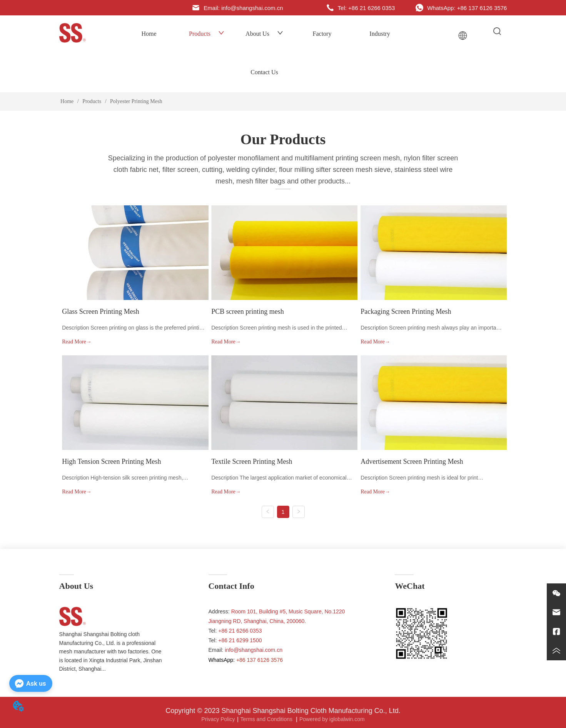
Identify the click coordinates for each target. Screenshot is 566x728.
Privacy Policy (218, 719)
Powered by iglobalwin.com (332, 719)
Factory (322, 33)
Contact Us (264, 72)
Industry (379, 33)
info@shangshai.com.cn (253, 650)
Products (206, 33)
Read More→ (77, 342)
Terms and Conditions (267, 719)
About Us (264, 33)
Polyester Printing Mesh (135, 101)
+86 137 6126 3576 (259, 660)
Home (148, 33)
